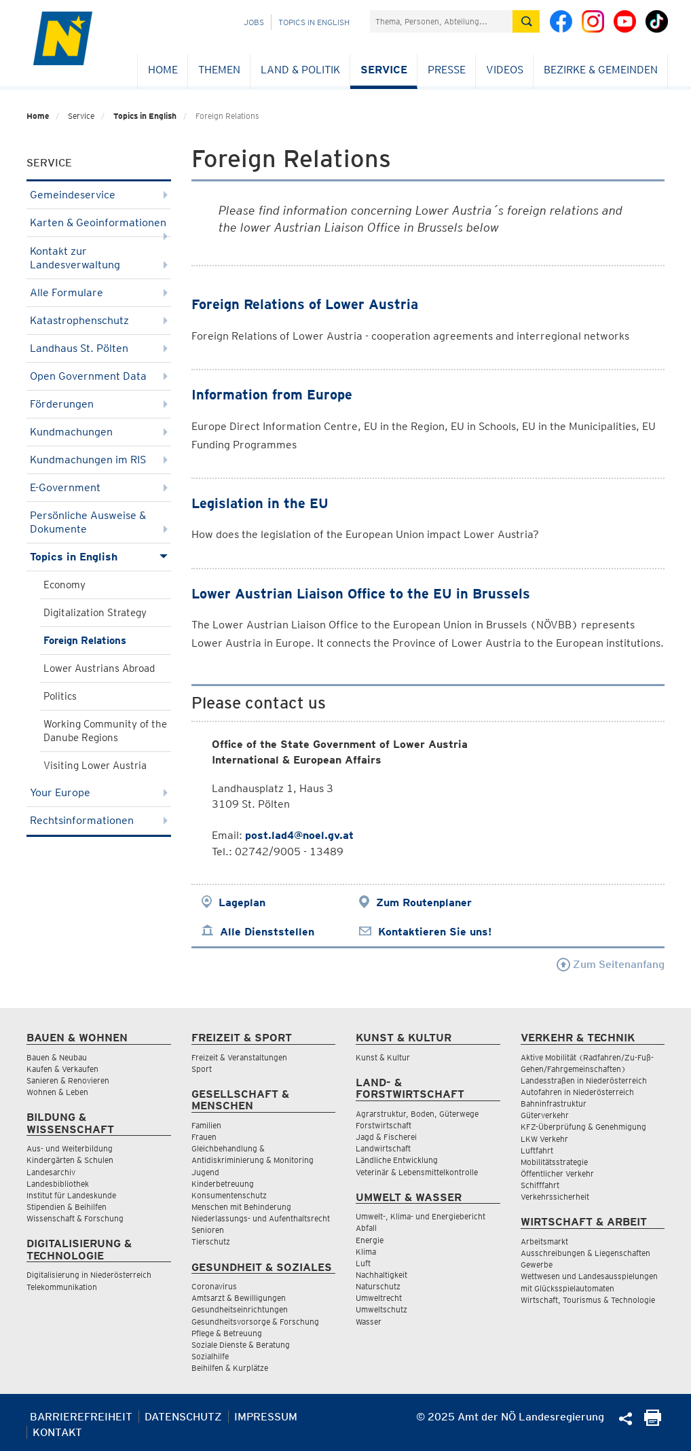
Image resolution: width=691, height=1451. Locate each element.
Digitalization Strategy (95, 613)
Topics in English (314, 22)
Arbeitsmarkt (544, 1241)
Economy (64, 585)
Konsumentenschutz (229, 1195)
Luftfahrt (537, 1150)
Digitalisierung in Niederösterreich (88, 1275)
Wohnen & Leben (57, 1092)
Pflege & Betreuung (226, 1333)
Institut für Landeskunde (71, 1195)
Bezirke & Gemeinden (601, 69)
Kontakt (57, 1432)
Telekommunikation (61, 1287)
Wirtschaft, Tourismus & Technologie (588, 1300)
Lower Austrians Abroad (99, 668)
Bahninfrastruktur (553, 1103)
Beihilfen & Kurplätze (229, 1368)
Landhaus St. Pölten (99, 348)
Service (383, 69)
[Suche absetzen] (526, 21)
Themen (219, 69)
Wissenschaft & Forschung (75, 1218)
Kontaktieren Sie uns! (434, 931)
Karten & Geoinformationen (99, 226)
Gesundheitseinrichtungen (239, 1309)
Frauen (204, 1137)
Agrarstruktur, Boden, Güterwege (417, 1114)
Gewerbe (537, 1264)
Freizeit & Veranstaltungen (239, 1057)
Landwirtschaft (383, 1148)
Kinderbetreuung (222, 1184)
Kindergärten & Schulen (69, 1160)
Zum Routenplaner (424, 902)
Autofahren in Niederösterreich (577, 1092)
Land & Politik (300, 69)
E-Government (99, 487)
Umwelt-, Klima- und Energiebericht (420, 1216)
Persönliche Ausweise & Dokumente (99, 522)
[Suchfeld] (441, 21)
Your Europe (99, 792)
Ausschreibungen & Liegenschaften (585, 1253)
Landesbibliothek (57, 1184)
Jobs (254, 22)
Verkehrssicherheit (555, 1197)
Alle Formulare (99, 292)
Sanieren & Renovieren (67, 1080)
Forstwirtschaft (383, 1125)
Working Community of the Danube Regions (105, 731)
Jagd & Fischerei (386, 1137)
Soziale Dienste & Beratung (240, 1345)
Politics (60, 696)
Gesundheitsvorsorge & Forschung (255, 1321)
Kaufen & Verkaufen (62, 1069)
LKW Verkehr (544, 1139)
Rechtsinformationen (99, 820)
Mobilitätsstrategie (554, 1162)
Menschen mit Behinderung (241, 1207)
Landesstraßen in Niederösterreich (584, 1080)
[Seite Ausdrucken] (653, 1422)
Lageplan (242, 902)
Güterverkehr (545, 1115)
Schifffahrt (540, 1185)
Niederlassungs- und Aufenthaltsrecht (260, 1218)
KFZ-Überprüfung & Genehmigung (583, 1127)
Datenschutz (183, 1416)
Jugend (205, 1172)
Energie (370, 1240)
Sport (201, 1069)
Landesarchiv (50, 1172)
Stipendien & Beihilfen (66, 1207)
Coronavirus (214, 1286)
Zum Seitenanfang (611, 964)
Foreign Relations (84, 640)
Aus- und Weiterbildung (69, 1148)
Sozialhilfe (210, 1356)
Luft (363, 1263)
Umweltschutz (381, 1309)
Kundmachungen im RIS (99, 459)
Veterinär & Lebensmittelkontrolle (417, 1172)
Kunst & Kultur (383, 1057)
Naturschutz (378, 1286)
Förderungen (99, 403)
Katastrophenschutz (99, 320)
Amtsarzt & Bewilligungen (238, 1298)
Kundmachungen (99, 431)
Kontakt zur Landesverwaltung (99, 258)
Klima (366, 1252)
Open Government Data (99, 376)
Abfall (366, 1228)
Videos (504, 69)
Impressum (265, 1416)
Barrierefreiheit (81, 1416)
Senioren (207, 1230)
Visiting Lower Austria (95, 765)
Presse (447, 69)
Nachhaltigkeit (381, 1275)
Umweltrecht (379, 1298)
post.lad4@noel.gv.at (299, 835)
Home (163, 69)
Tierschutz (210, 1241)
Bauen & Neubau (56, 1057)
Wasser (368, 1321)
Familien (206, 1125)
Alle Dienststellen (267, 931)
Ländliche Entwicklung (397, 1160)
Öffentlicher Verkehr (557, 1173)
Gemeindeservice (99, 194)
